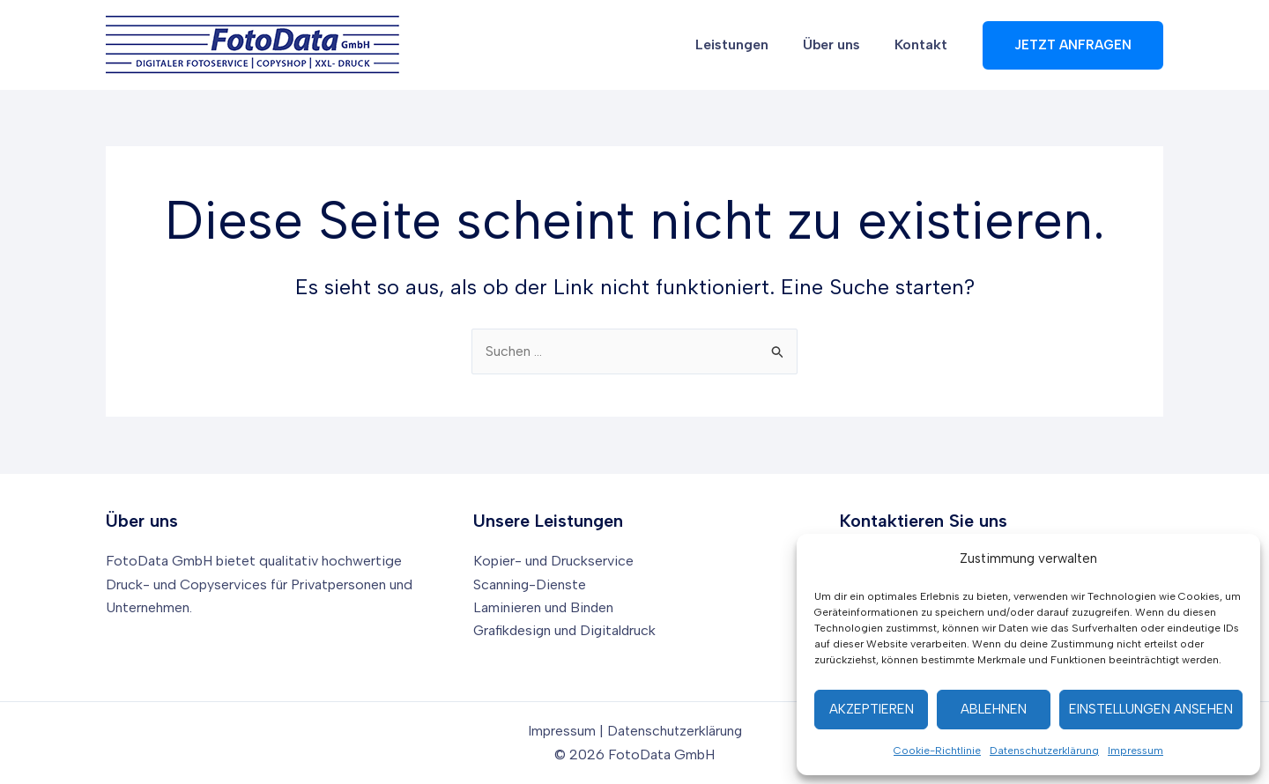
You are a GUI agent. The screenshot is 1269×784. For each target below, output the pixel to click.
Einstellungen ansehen (1151, 709)
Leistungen (747, 44)
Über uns (841, 44)
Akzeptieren (871, 709)
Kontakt (924, 44)
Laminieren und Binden (544, 607)
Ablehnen (994, 709)
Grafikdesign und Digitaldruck (567, 630)
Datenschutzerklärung (1044, 750)
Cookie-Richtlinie (937, 750)
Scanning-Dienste (530, 584)
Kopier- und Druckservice (553, 560)
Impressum (1135, 750)
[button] (1073, 45)
